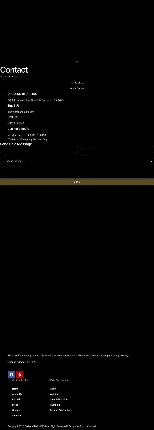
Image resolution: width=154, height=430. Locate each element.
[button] (77, 62)
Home (3, 76)
